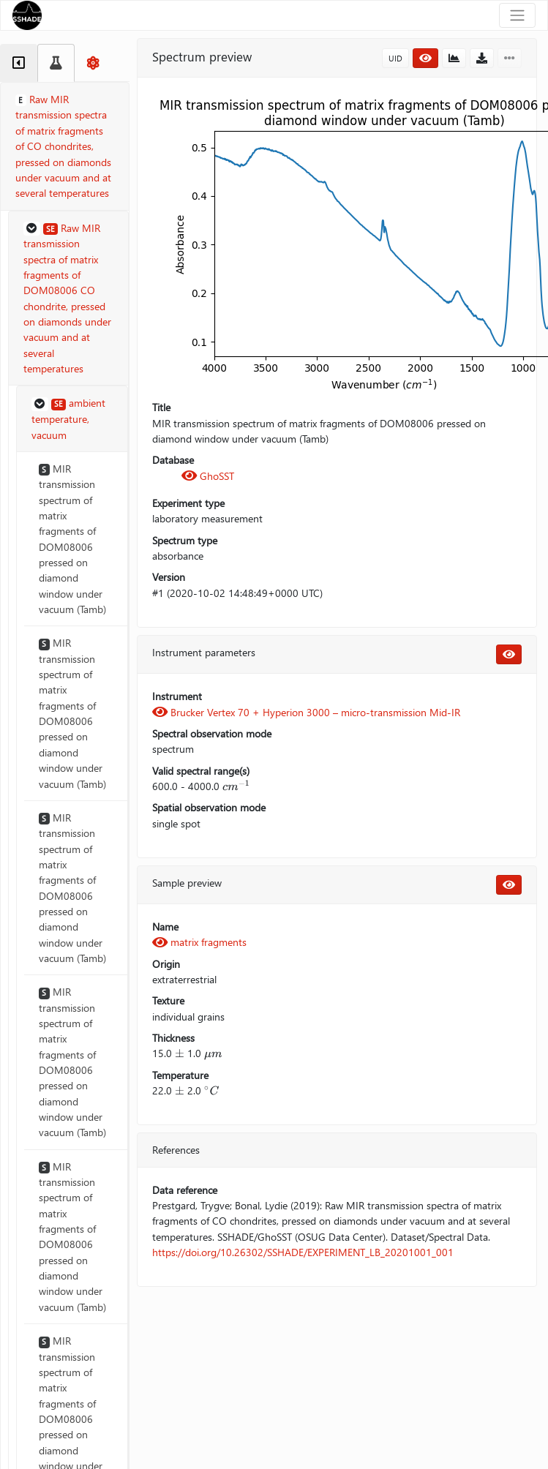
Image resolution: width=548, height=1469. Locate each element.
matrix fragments (199, 942)
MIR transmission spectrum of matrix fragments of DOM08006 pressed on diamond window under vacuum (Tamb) (72, 539)
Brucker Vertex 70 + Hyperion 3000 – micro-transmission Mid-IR (306, 712)
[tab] (18, 63)
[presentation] (236, 786)
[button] (68, 298)
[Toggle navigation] (517, 15)
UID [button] (395, 58)
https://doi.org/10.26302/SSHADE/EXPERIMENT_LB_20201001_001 (303, 1252)
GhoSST (207, 476)
